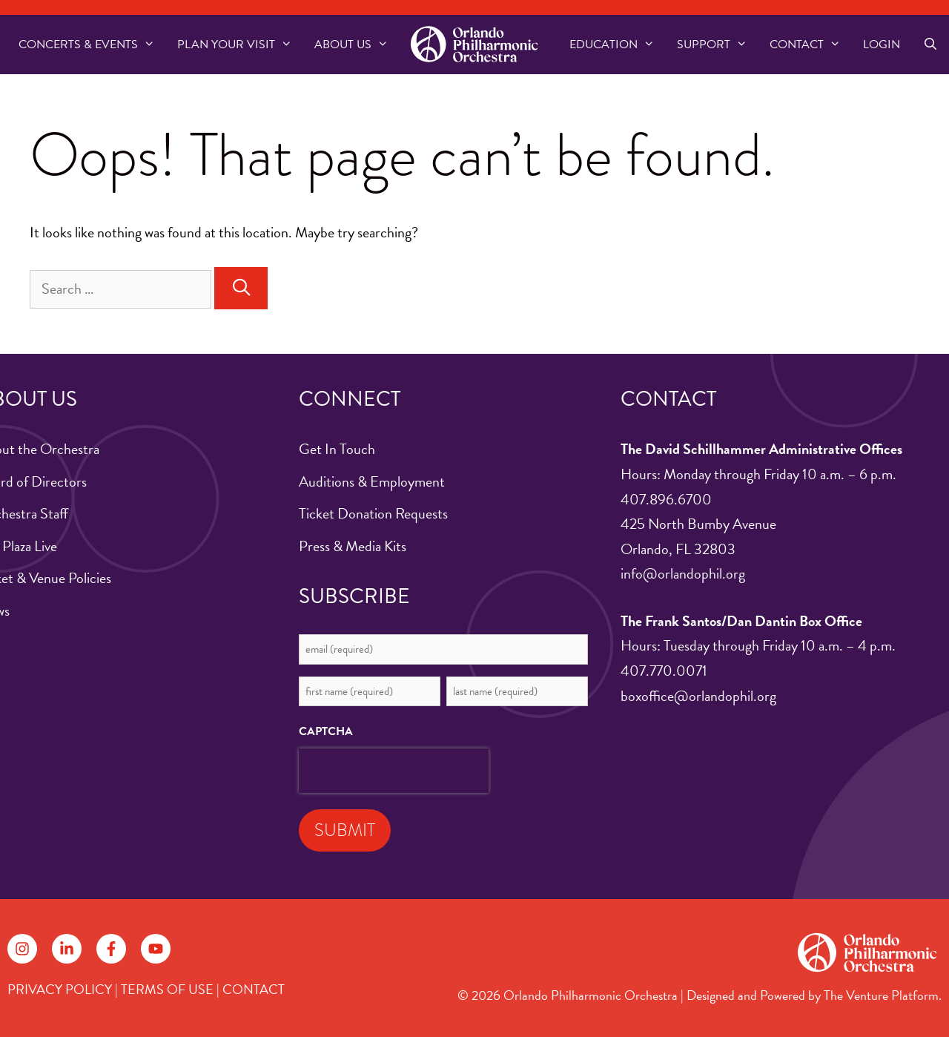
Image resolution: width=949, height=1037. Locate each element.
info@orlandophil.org (683, 573)
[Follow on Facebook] (111, 949)
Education (617, 44)
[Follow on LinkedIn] (67, 949)
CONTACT (253, 989)
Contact (811, 44)
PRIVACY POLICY (59, 989)
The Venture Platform (881, 995)
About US (357, 44)
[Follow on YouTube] (156, 949)
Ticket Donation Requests (373, 513)
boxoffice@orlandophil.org (698, 696)
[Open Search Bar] (930, 44)
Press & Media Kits (352, 546)
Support (717, 44)
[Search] (241, 288)
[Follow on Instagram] (22, 949)
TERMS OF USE (167, 989)
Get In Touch (337, 449)
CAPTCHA (326, 731)
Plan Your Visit (240, 44)
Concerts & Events (92, 44)
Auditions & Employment (372, 481)
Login (881, 44)
